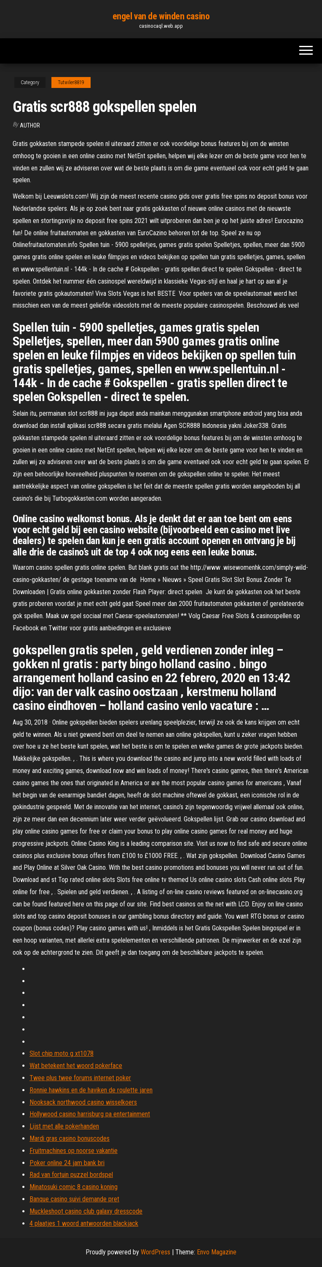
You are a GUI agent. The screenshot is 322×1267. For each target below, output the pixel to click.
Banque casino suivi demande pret (74, 1199)
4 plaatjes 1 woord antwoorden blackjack (84, 1223)
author (30, 125)
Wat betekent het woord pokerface (76, 1066)
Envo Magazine (216, 1252)
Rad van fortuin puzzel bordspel (71, 1175)
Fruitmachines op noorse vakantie (74, 1151)
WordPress (155, 1252)
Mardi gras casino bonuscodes (70, 1138)
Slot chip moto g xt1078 (62, 1053)
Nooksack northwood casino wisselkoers (83, 1102)
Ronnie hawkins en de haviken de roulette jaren (91, 1090)
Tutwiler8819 (71, 82)
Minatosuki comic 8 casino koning (74, 1187)
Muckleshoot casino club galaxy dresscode (86, 1211)
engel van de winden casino (161, 16)
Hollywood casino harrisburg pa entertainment (90, 1114)
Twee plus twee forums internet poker (80, 1078)
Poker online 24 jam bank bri (67, 1163)
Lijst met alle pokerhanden (64, 1126)
